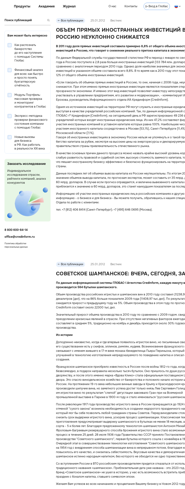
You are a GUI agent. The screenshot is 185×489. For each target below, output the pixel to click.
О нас (112, 6)
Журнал (69, 6)
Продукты (22, 6)
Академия (46, 6)
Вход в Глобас (156, 6)
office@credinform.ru (20, 236)
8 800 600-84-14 (16, 230)
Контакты (130, 6)
